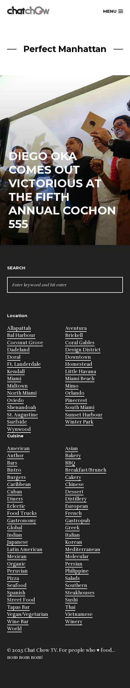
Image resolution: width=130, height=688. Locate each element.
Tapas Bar (18, 607)
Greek (72, 528)
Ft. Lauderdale (24, 364)
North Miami (22, 393)
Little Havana (80, 372)
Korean (73, 542)
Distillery (76, 499)
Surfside (17, 422)
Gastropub (77, 521)
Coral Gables (80, 343)
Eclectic (16, 506)
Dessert (74, 492)
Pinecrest (76, 400)
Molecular (77, 557)
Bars (12, 463)
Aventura (76, 328)
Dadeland (18, 350)
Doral (13, 357)
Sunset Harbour (84, 415)
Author (15, 456)
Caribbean (19, 484)
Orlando (74, 393)
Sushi (71, 600)
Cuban (14, 492)
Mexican (17, 557)
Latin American (24, 549)
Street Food (21, 600)
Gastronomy (21, 521)
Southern (76, 585)
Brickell (74, 335)
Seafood (17, 585)
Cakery (73, 477)
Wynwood (19, 429)
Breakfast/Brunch (85, 470)
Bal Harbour (21, 335)
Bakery (73, 456)
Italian (72, 535)
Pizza (13, 578)
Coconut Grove (25, 343)
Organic (16, 564)
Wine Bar (18, 622)
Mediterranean (82, 549)
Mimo (71, 386)
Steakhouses (80, 593)
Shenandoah (21, 407)
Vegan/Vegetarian (27, 614)
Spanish (16, 593)
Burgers (16, 477)
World (14, 629)
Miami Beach (79, 379)
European (76, 506)
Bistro (14, 470)
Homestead (78, 364)
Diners (15, 499)
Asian (71, 449)
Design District (83, 350)
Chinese (74, 484)
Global (14, 528)
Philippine (77, 571)
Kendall (16, 372)
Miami (14, 379)
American (18, 449)
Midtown (17, 386)
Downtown (78, 357)
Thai (70, 607)
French (73, 513)
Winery (73, 622)
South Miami (79, 407)
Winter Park (79, 422)
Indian (14, 535)
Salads (72, 578)
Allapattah (19, 328)
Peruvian (17, 571)
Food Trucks (22, 513)
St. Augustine (22, 415)
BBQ (70, 463)
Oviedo (15, 400)
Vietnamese (79, 614)
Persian (73, 564)
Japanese (17, 542)
